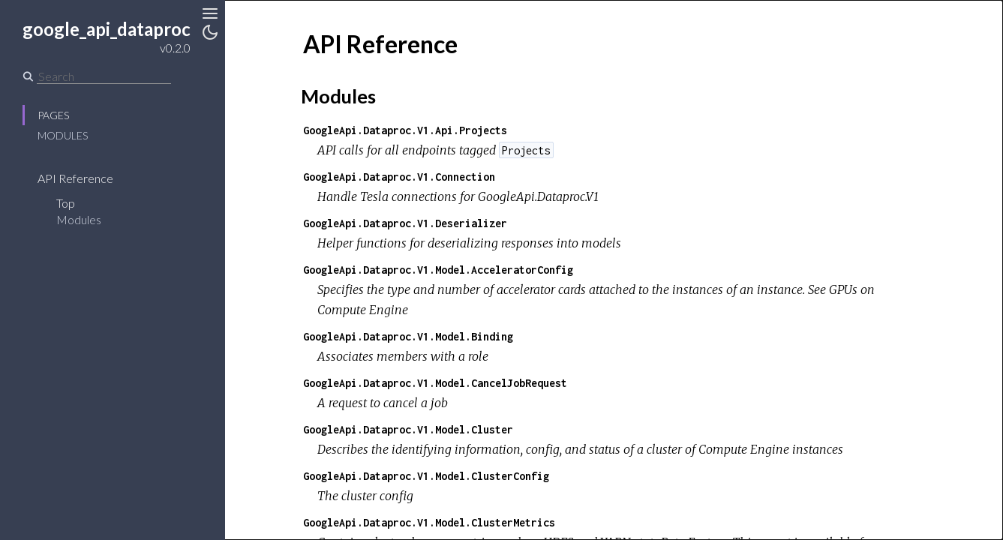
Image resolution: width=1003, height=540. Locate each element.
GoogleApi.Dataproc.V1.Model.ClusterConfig (426, 476)
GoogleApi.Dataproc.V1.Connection (399, 176)
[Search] (104, 76)
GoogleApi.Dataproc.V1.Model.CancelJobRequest (435, 382)
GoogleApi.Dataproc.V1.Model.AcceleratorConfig (438, 269)
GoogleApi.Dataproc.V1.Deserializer (405, 223)
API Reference (75, 178)
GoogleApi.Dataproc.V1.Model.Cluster (408, 429)
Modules (63, 135)
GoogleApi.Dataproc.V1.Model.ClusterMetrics (429, 522)
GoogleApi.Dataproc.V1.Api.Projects (405, 130)
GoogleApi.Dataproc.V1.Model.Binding (408, 336)
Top (65, 203)
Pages (53, 115)
